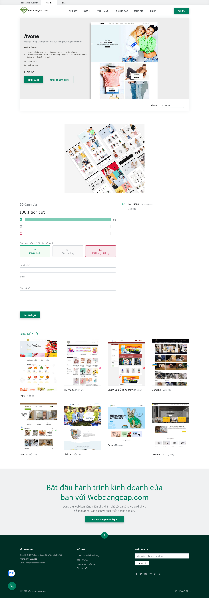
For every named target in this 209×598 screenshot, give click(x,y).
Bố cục (154, 105)
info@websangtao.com (35, 562)
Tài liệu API (82, 568)
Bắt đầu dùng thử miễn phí (104, 519)
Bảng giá (138, 10)
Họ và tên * (25, 264)
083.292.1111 (31, 558)
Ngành (87, 10)
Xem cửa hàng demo (59, 79)
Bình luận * (25, 287)
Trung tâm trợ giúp (86, 563)
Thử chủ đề (33, 79)
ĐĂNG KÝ (142, 563)
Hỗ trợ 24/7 (82, 559)
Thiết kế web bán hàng (88, 555)
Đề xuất (73, 10)
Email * (23, 276)
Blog (63, 2)
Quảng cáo (122, 10)
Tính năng (103, 10)
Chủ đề (49, 2)
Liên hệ (152, 10)
